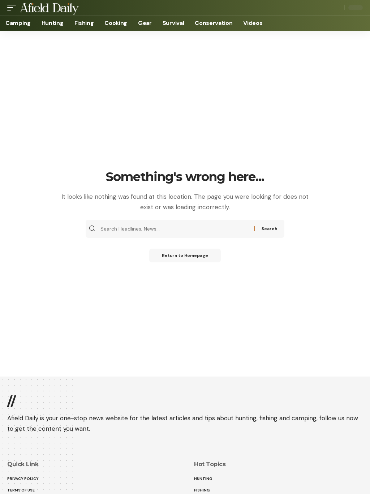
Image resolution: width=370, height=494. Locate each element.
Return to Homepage (185, 256)
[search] (337, 7)
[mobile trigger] (13, 7)
